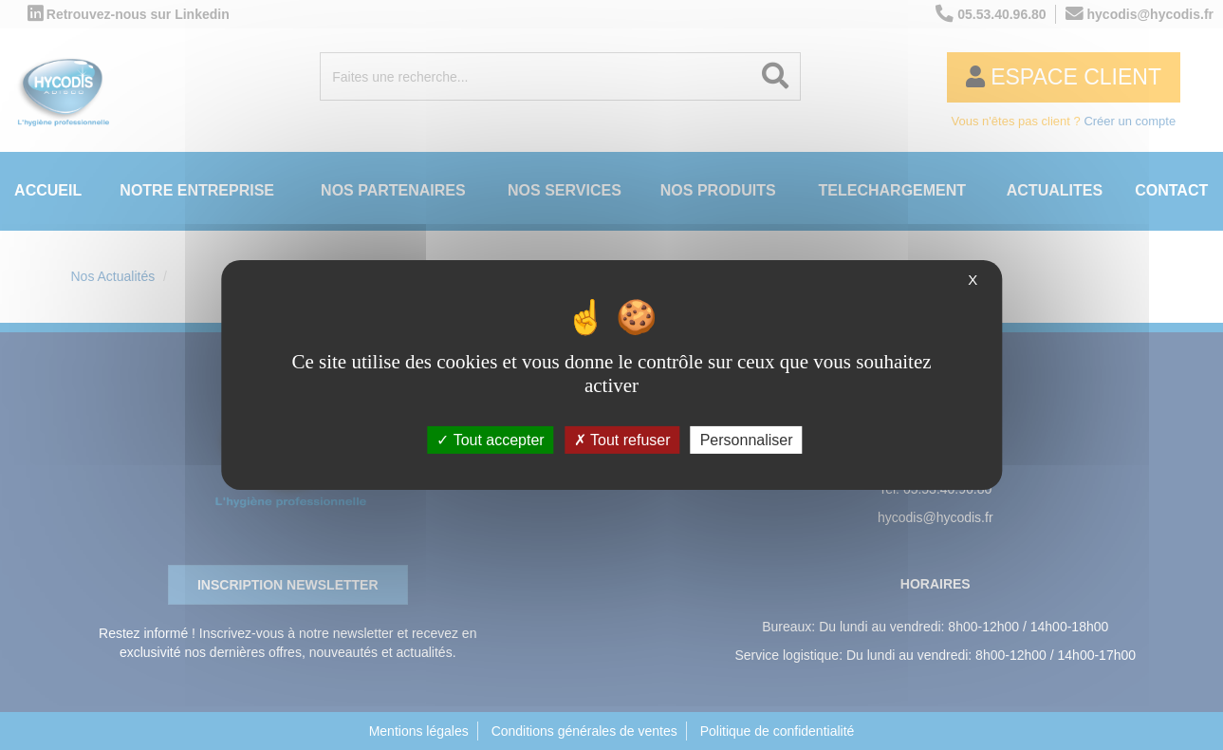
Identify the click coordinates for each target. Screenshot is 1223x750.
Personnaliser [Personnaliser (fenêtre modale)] (746, 440)
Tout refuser (622, 440)
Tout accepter (490, 440)
